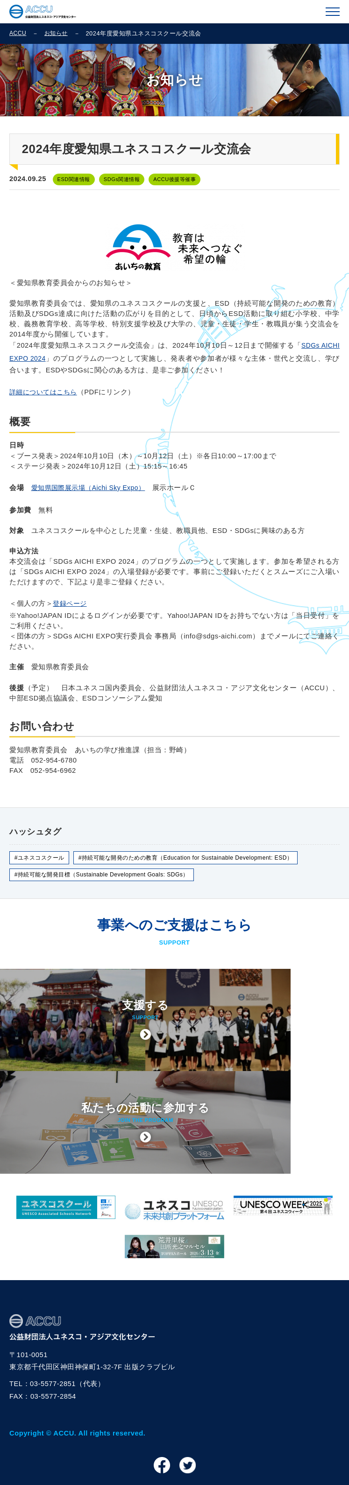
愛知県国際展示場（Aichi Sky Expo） (92, 490)
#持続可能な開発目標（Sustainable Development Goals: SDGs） (107, 879)
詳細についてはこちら (45, 394)
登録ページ (71, 607)
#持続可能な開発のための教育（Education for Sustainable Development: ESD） (199, 862)
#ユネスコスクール (41, 862)
